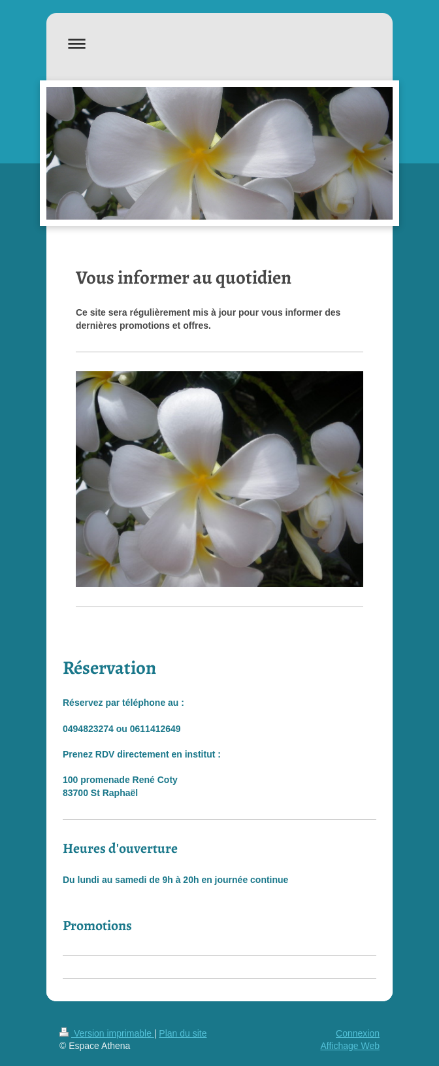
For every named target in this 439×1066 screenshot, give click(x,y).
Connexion (358, 1033)
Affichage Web (350, 1046)
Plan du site (182, 1033)
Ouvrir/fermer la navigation (219, 43)
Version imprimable (106, 1033)
